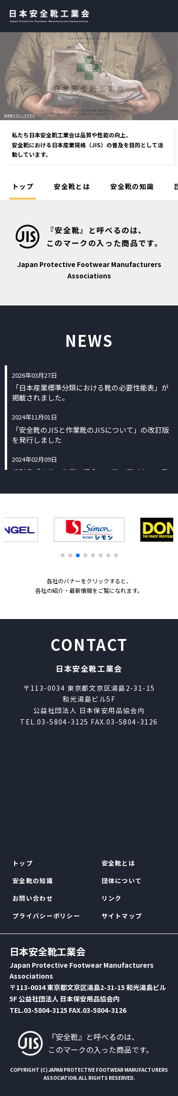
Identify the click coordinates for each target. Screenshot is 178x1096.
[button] (63, 555)
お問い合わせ (32, 898)
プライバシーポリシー (46, 915)
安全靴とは (72, 186)
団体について (122, 880)
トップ (23, 186)
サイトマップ (122, 915)
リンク (112, 898)
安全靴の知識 (132, 186)
